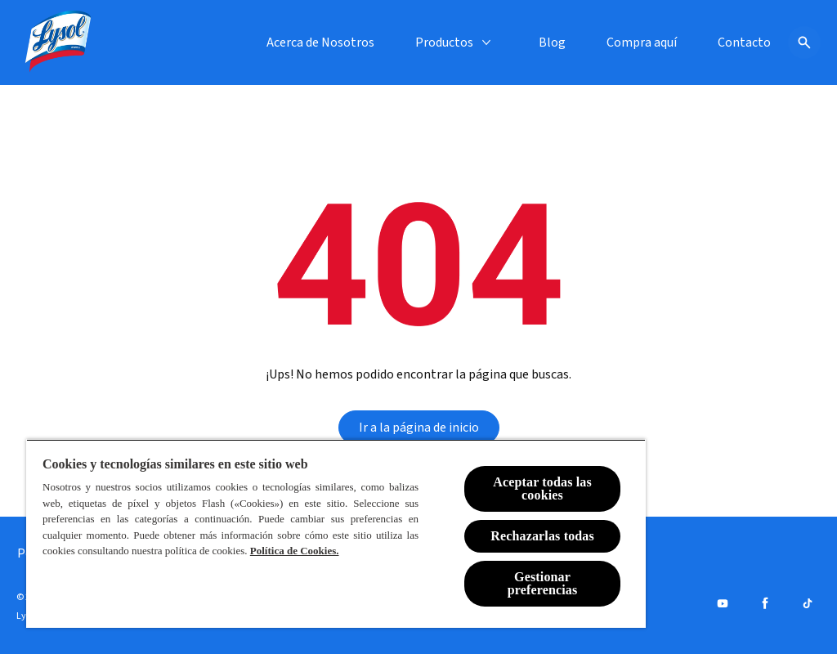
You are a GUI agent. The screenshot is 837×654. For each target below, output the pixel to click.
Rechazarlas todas (542, 536)
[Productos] (444, 42)
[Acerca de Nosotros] (320, 42)
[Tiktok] (807, 603)
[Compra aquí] (642, 42)
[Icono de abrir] (804, 42)
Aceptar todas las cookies (542, 488)
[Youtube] (722, 603)
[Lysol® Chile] (58, 42)
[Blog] (552, 42)
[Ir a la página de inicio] (418, 427)
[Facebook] (765, 603)
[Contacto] (744, 42)
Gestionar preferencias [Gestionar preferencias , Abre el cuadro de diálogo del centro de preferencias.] (543, 583)
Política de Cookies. (294, 550)
